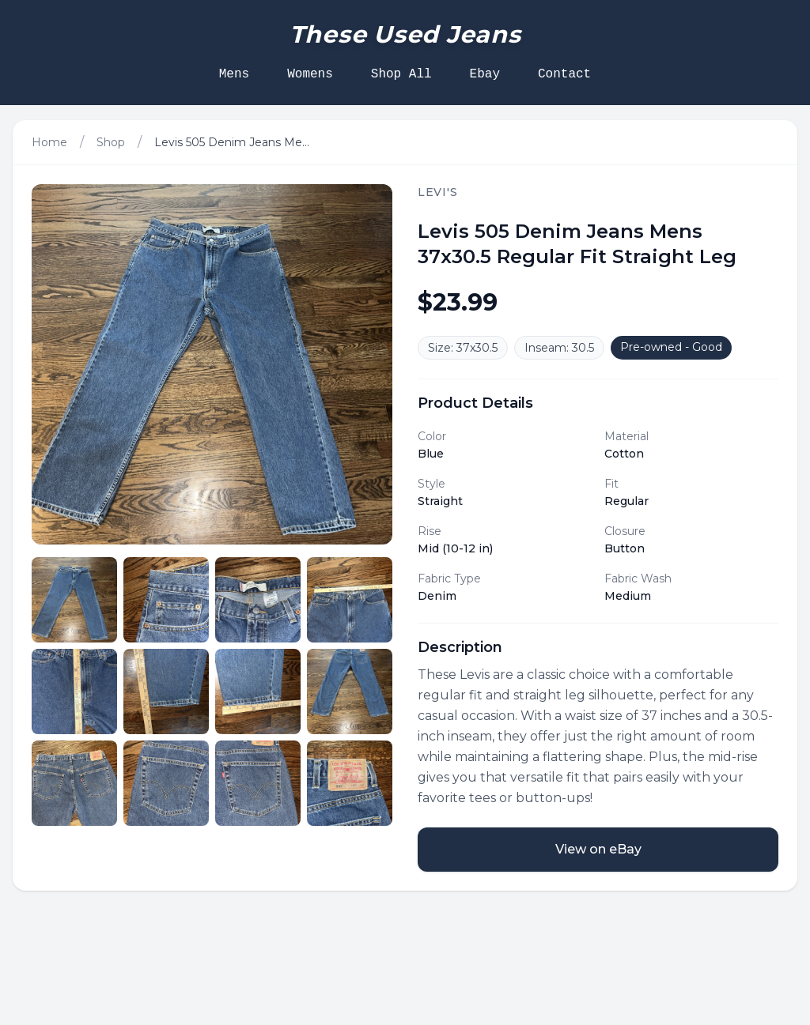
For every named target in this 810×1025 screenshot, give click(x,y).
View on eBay (598, 849)
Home (49, 142)
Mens (234, 74)
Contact (564, 74)
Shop (111, 142)
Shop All (401, 74)
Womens (310, 74)
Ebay (485, 74)
